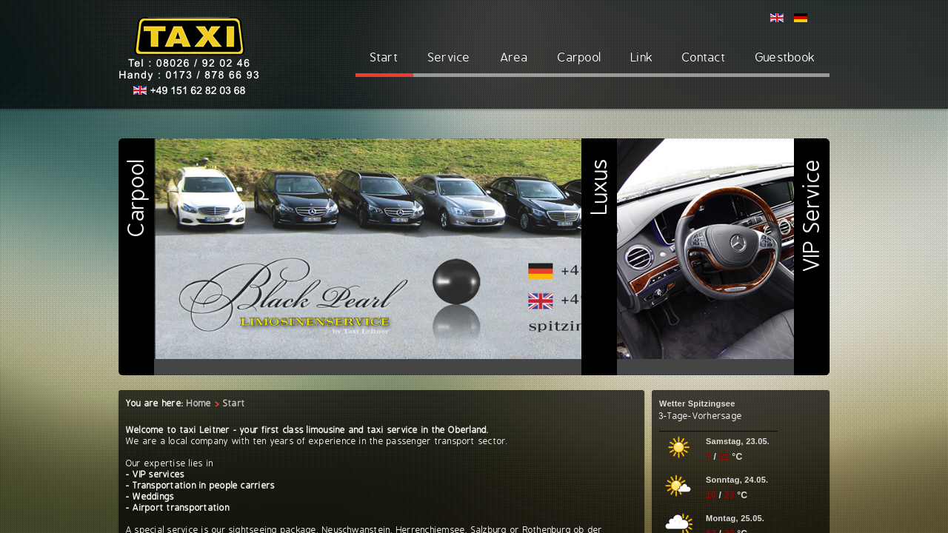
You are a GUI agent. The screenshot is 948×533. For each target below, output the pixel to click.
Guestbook (785, 57)
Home (199, 403)
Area (515, 57)
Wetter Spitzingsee (697, 403)
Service (449, 57)
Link (641, 57)
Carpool (579, 57)
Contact (704, 57)
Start (384, 57)
